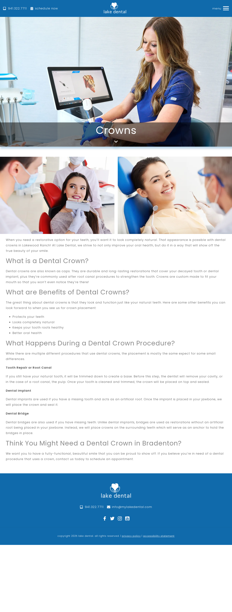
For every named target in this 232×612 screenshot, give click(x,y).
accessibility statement (159, 536)
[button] (226, 8)
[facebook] (105, 518)
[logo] (116, 493)
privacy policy (131, 536)
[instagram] (120, 518)
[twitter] (112, 518)
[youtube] (127, 518)
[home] (115, 8)
